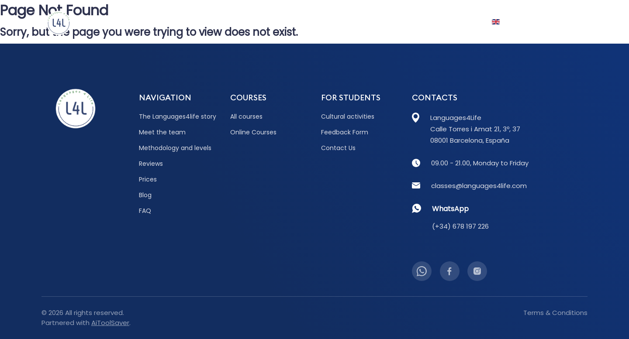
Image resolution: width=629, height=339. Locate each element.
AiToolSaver (110, 322)
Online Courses (253, 132)
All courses (246, 116)
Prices (295, 21)
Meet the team (162, 132)
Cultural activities (347, 116)
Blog (330, 21)
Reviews (257, 21)
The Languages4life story (177, 116)
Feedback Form (344, 132)
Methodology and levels (175, 148)
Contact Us (558, 22)
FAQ (429, 21)
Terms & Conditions (555, 312)
